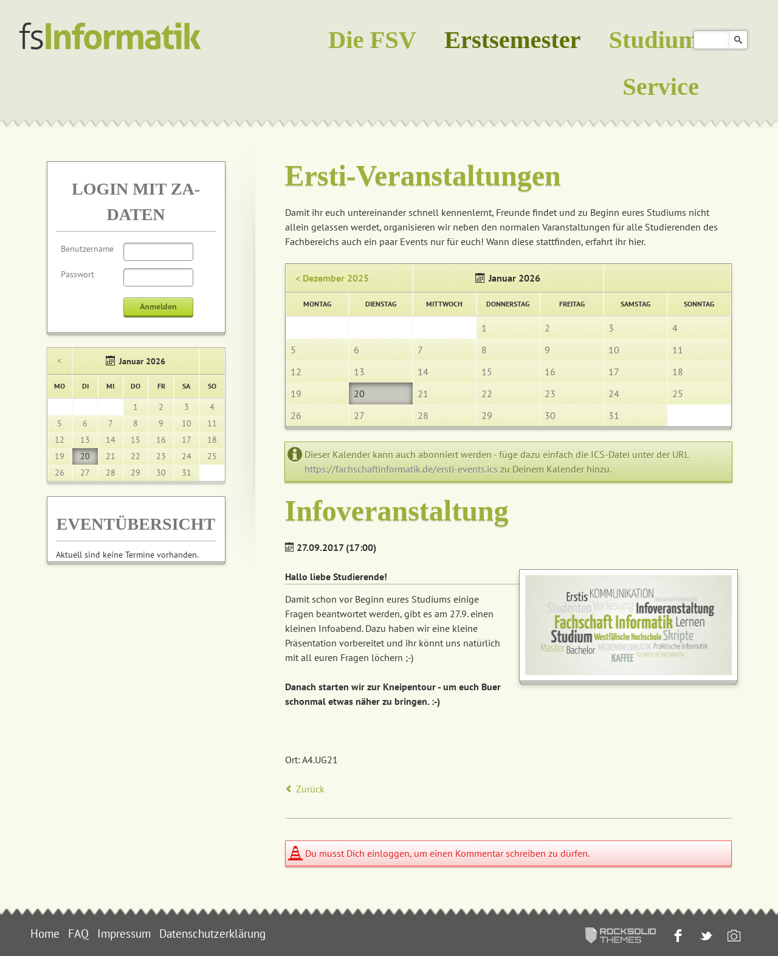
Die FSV (372, 40)
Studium (654, 40)
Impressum (124, 933)
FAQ (78, 933)
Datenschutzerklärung (212, 933)
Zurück (310, 789)
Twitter (705, 936)
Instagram (733, 936)
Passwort (77, 274)
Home (45, 933)
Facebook (677, 936)
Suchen (738, 40)
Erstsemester (512, 40)
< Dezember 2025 (332, 278)
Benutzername (87, 248)
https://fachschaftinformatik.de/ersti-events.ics (401, 469)
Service (660, 86)
